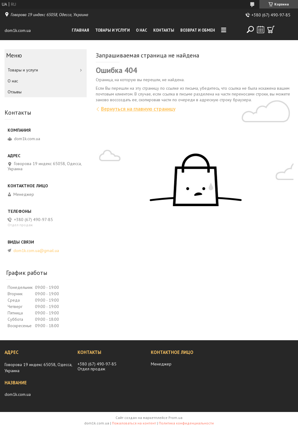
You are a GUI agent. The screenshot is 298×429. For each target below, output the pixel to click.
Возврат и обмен (197, 30)
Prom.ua (175, 417)
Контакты (163, 30)
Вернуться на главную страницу (138, 109)
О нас (141, 30)
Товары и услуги (112, 30)
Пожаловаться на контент (134, 423)
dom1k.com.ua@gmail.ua (36, 250)
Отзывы (15, 92)
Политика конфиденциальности (186, 423)
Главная (80, 30)
